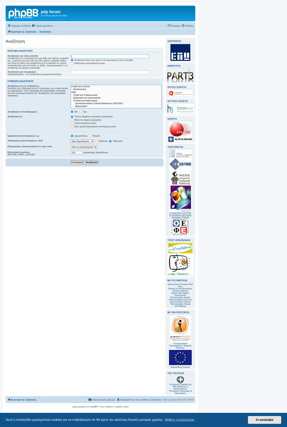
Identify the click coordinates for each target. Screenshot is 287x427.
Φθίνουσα (115, 141)
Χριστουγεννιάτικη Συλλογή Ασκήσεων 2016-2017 (116, 103)
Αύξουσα (101, 141)
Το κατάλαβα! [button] (265, 419)
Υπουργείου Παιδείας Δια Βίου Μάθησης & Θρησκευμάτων (180, 386)
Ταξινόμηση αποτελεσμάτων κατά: (25, 140)
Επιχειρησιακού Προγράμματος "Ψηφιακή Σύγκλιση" (180, 332)
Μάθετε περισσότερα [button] (179, 419)
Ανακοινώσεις (116, 89)
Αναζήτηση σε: (15, 116)
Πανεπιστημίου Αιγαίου (180, 297)
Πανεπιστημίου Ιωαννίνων (180, 300)
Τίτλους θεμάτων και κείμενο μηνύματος (92, 116)
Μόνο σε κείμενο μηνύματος (86, 120)
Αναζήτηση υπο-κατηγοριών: (23, 111)
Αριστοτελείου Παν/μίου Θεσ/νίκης (180, 285)
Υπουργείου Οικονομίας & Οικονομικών (180, 392)
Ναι (74, 111)
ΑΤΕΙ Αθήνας (180, 306)
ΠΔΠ (116, 92)
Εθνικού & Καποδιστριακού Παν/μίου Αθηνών (180, 290)
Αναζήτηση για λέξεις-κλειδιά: (23, 56)
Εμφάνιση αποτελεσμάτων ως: (24, 136)
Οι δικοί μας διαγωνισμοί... (116, 100)
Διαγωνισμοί (116, 106)
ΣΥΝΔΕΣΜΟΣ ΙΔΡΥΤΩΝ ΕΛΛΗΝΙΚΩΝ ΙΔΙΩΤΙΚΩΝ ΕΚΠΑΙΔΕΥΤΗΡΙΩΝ (180, 215)
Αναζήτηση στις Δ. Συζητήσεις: (23, 86)
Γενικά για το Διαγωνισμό (116, 95)
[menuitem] (42, 25)
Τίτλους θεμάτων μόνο (83, 123)
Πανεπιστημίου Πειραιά (180, 304)
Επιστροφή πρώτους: (19, 152)
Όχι (82, 111)
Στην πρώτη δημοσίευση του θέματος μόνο (93, 126)
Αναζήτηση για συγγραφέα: (22, 72)
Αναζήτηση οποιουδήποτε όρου (88, 63)
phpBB (94, 407)
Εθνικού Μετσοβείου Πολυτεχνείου (180, 294)
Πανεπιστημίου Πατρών (180, 302)
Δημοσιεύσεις (79, 136)
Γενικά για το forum (116, 86)
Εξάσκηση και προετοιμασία (116, 98)
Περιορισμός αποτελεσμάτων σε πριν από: (30, 146)
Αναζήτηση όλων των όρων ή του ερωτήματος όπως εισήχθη (102, 60)
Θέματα (94, 136)
